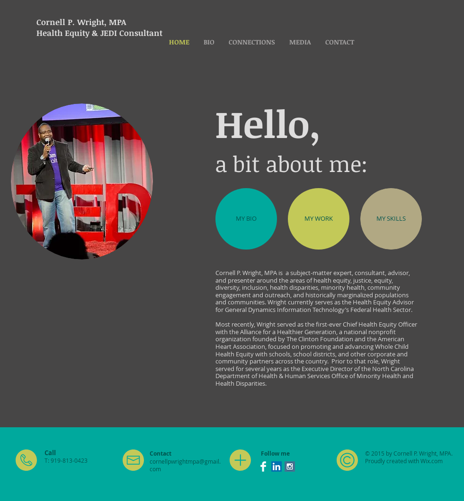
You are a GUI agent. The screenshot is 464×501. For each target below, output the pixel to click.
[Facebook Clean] (263, 466)
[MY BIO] (246, 219)
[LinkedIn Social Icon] (276, 466)
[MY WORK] (318, 219)
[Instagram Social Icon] (290, 466)
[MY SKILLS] (391, 219)
